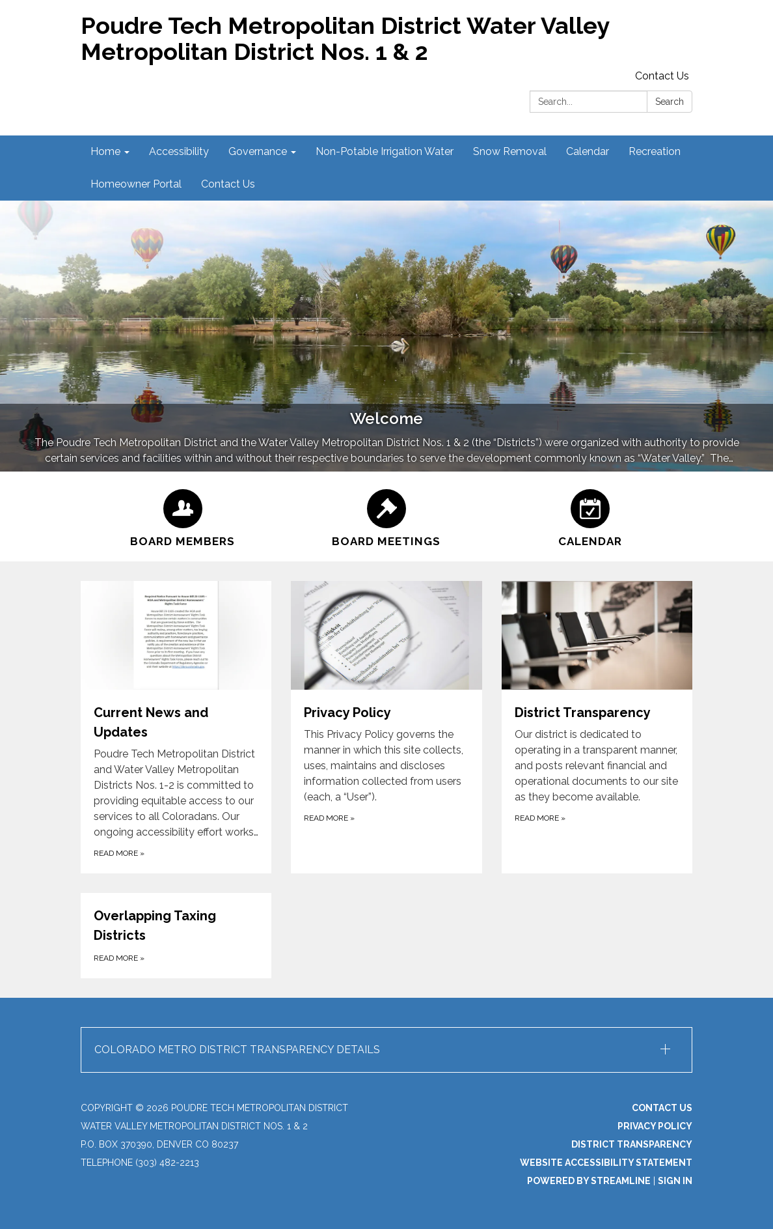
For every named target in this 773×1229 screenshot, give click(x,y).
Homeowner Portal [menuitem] (136, 184)
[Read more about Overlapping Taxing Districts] (176, 935)
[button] (386, 1050)
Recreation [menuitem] (655, 151)
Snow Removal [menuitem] (510, 151)
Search (669, 101)
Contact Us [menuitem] (228, 184)
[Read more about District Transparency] (597, 727)
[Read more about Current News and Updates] (176, 727)
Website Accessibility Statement (606, 1162)
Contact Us (662, 76)
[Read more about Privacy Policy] (386, 727)
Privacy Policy (654, 1126)
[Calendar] (590, 516)
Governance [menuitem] (257, 151)
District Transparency (631, 1144)
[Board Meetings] (386, 516)
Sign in (675, 1181)
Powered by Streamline (589, 1181)
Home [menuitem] (105, 151)
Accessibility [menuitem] (179, 151)
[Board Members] (182, 516)
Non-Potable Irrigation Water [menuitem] (385, 151)
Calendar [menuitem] (587, 151)
